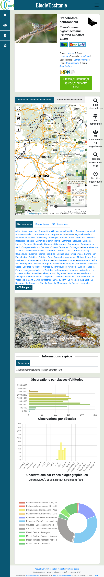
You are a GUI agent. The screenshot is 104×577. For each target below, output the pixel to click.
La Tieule (69, 276)
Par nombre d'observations (69, 99)
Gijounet (27, 267)
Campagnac (73, 244)
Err (94, 254)
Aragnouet (81, 231)
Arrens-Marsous (41, 234)
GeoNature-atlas (32, 575)
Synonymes (23, 363)
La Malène (84, 273)
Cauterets (50, 250)
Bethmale (66, 241)
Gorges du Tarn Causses (55, 267)
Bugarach (38, 244)
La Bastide (47, 270)
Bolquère (77, 241)
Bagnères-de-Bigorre (25, 237)
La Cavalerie (84, 270)
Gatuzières (81, 263)
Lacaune (73, 270)
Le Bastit (84, 280)
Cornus (76, 250)
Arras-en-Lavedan (23, 234)
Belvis (57, 241)
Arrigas (54, 234)
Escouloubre (21, 257)
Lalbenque (46, 273)
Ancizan (33, 231)
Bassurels (20, 241)
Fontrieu (72, 260)
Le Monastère (60, 283)
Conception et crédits (56, 569)
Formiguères (26, 263)
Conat (68, 250)
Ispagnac (28, 270)
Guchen (81, 267)
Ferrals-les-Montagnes (64, 257)
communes (24, 224)
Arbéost (91, 231)
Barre (71, 237)
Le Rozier (73, 283)
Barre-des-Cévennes (85, 237)
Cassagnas (75, 247)
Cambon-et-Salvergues (55, 244)
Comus (60, 250)
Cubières (32, 254)
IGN (40, 213)
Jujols (37, 270)
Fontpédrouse (45, 260)
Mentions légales (72, 569)
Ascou (63, 234)
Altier (17, 231)
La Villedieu (73, 280)
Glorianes (37, 267)
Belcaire (30, 241)
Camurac (45, 247)
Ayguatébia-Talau (82, 234)
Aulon (70, 234)
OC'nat (44, 569)
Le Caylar (30, 283)
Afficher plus (24, 287)
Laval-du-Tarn (59, 280)
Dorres (42, 254)
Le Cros (48, 283)
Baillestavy (42, 237)
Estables (33, 257)
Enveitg (87, 254)
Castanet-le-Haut (90, 247)
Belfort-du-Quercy (44, 241)
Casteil (20, 250)
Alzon (25, 231)
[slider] (56, 206)
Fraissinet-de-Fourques (64, 263)
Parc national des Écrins (62, 575)
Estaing (42, 257)
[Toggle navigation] (96, 5)
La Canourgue (60, 270)
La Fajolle (35, 273)
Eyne (50, 257)
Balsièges (53, 237)
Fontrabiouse (59, 260)
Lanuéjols (20, 276)
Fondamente (31, 260)
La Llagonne (59, 273)
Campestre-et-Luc (30, 247)
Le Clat (40, 283)
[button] (18, 119)
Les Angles (84, 283)
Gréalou (72, 267)
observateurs (60, 224)
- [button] (18, 123)
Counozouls (21, 254)
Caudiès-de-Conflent (34, 250)
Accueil (38, 569)
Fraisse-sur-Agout (42, 263)
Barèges (63, 237)
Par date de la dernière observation (34, 99)
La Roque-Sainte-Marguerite (39, 276)
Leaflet (32, 213)
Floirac (80, 257)
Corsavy (85, 250)
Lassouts (59, 276)
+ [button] (18, 114)
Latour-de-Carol (83, 276)
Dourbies (51, 254)
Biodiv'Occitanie (51, 5)
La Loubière (72, 273)
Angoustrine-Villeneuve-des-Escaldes (56, 231)
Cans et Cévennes (59, 247)
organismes (41, 224)
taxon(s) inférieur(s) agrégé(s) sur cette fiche (76, 83)
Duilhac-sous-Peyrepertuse (70, 254)
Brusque (28, 244)
